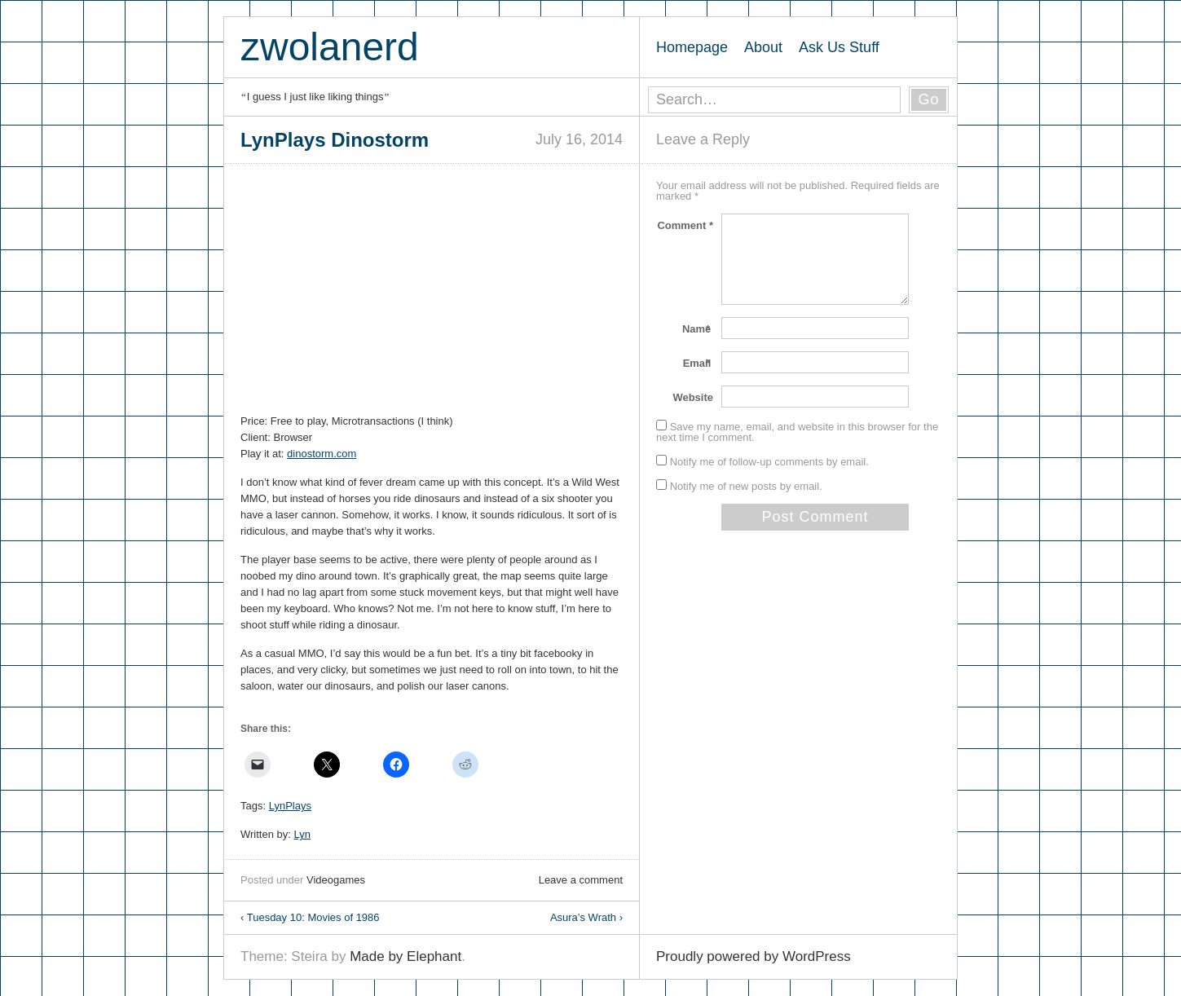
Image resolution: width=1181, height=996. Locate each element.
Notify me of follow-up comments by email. (769, 462)
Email (698, 363)
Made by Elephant (405, 956)
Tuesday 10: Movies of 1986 (310, 917)
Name (697, 329)
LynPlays (290, 806)
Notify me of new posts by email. (746, 486)
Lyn (302, 834)
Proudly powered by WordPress (753, 956)
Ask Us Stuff (839, 47)
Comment (685, 225)
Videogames (335, 880)
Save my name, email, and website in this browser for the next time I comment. (797, 432)
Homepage (692, 47)
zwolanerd (329, 46)
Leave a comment (581, 880)
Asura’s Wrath (586, 917)
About (763, 47)
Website (692, 397)
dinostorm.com (321, 453)
